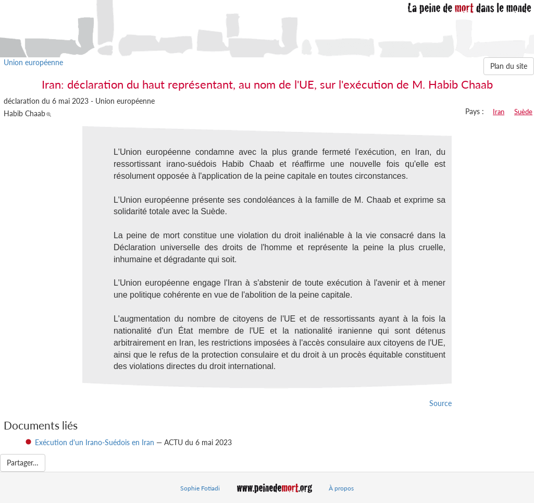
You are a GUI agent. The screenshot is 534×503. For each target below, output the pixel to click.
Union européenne (33, 62)
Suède (523, 111)
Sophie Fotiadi (200, 488)
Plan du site (508, 66)
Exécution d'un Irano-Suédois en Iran (95, 442)
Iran (498, 111)
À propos (341, 488)
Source (440, 403)
